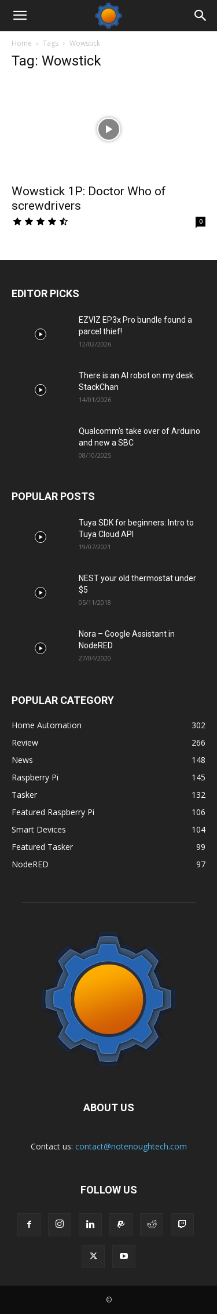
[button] (19, 15)
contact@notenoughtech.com (131, 1146)
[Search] (201, 15)
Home (22, 43)
